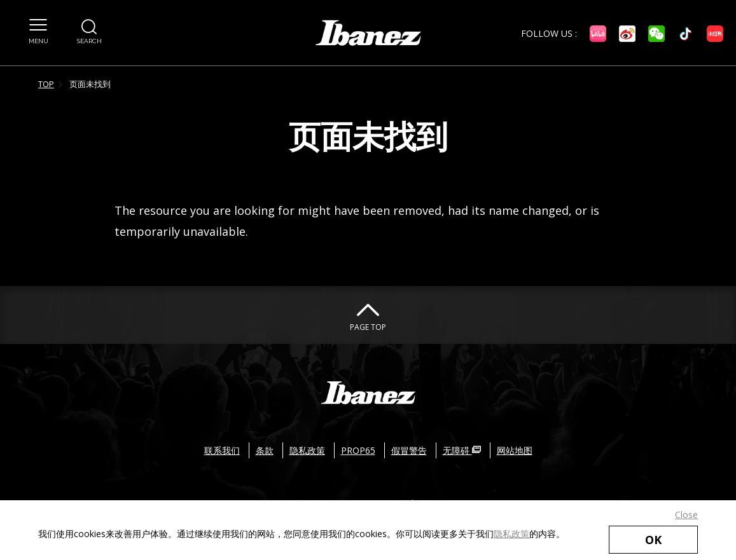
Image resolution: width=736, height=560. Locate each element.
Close (686, 515)
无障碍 (462, 450)
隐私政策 (511, 534)
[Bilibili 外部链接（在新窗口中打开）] (598, 33)
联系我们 (222, 450)
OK (653, 539)
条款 (265, 450)
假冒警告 (409, 450)
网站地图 (514, 450)
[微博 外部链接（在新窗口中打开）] (627, 33)
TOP (46, 84)
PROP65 (358, 450)
